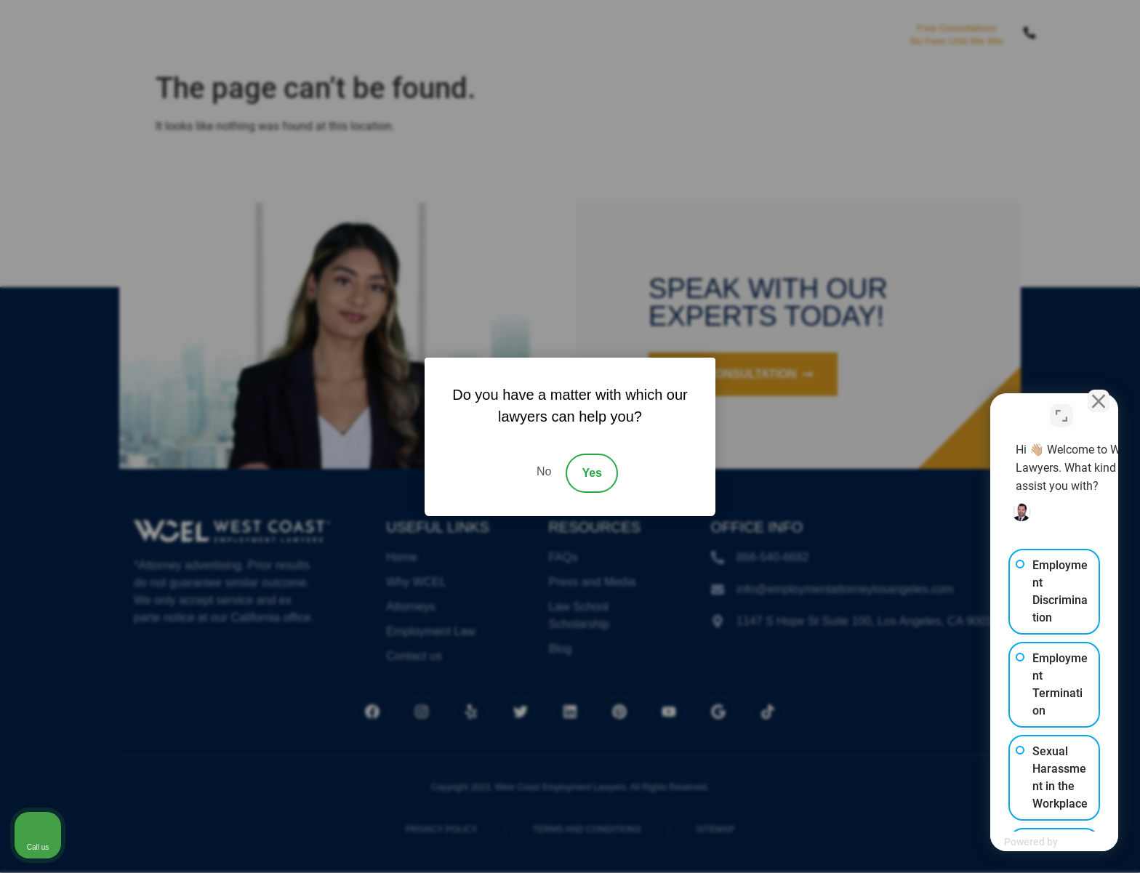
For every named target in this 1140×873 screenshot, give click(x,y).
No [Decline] (544, 471)
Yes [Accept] (592, 473)
